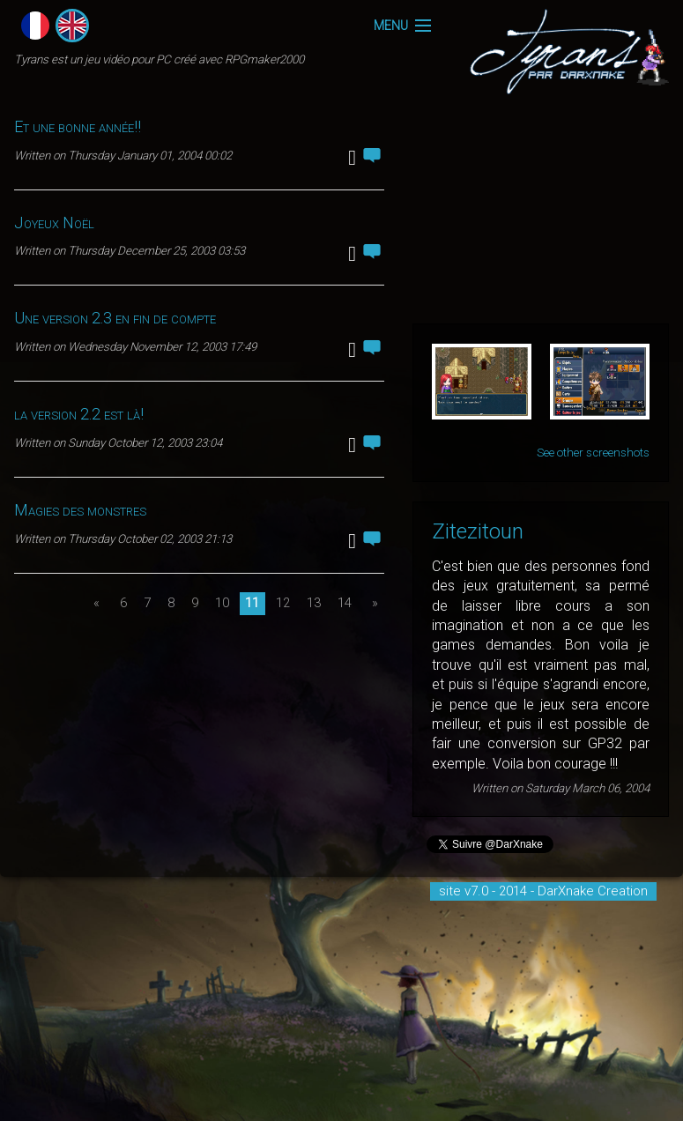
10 (222, 603)
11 (252, 603)
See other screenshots (593, 452)
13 (314, 603)
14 (345, 603)
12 (283, 603)
